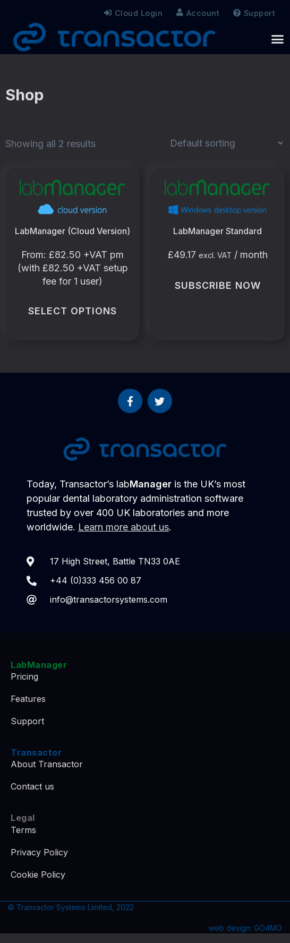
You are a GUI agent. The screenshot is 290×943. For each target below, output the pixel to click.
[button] (278, 39)
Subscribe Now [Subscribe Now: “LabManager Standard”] (218, 285)
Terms (23, 830)
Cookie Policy (38, 874)
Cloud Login (133, 13)
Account (197, 13)
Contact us (32, 786)
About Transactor (47, 764)
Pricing (24, 676)
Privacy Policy (39, 852)
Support (256, 13)
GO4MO (268, 927)
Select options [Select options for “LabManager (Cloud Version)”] (72, 310)
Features (28, 698)
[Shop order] (226, 143)
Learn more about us (123, 527)
